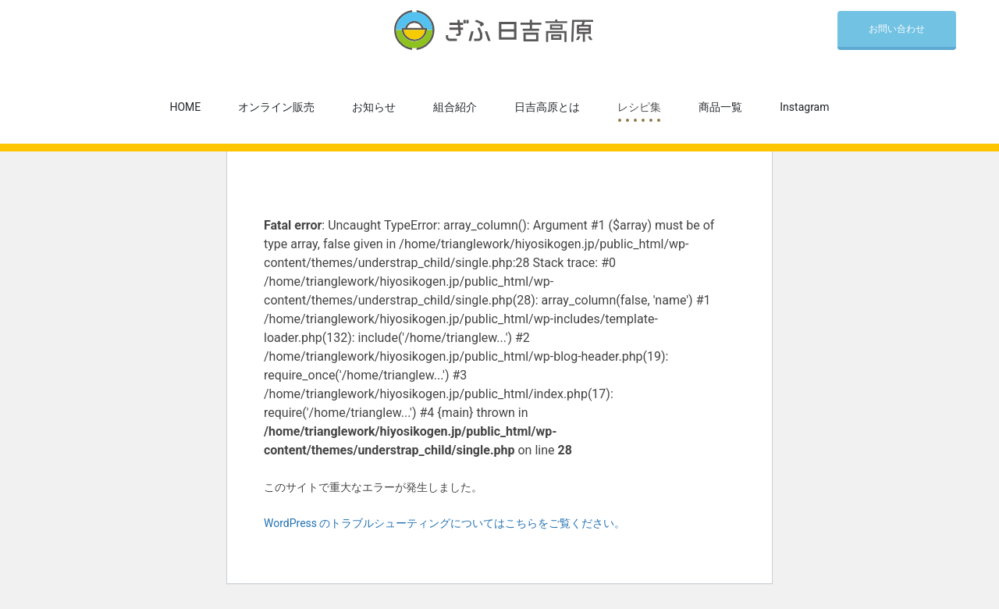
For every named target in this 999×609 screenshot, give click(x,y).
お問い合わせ (897, 28)
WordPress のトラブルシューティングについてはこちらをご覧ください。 (445, 523)
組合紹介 (455, 107)
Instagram (804, 107)
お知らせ (374, 107)
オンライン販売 (276, 107)
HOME (185, 107)
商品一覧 (720, 107)
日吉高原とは (547, 107)
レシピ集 (639, 107)
